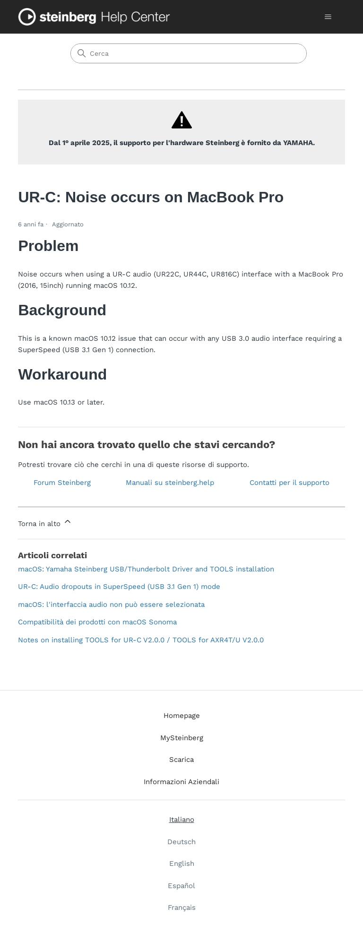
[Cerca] (188, 53)
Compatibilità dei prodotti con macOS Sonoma (97, 622)
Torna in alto (45, 522)
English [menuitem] (181, 863)
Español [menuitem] (181, 885)
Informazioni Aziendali (181, 782)
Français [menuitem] (182, 907)
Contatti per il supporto (289, 482)
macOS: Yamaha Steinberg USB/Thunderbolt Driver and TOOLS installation (146, 569)
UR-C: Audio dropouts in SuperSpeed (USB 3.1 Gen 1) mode (119, 586)
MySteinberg (181, 738)
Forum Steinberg (62, 482)
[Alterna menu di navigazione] (328, 17)
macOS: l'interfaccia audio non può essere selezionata (111, 604)
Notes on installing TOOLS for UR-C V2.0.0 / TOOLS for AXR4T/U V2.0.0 (141, 640)
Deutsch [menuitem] (181, 842)
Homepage (182, 715)
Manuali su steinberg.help (170, 482)
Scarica (181, 759)
